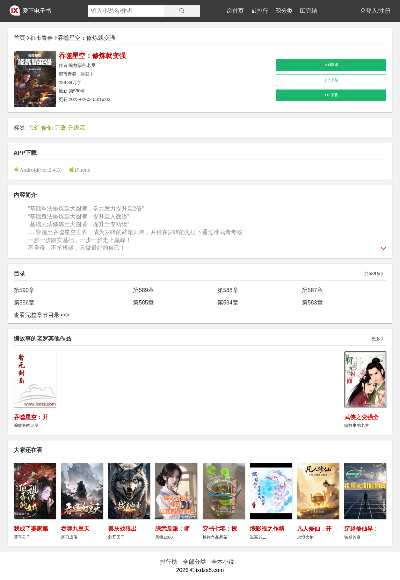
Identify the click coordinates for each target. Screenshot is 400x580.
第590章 (77, 90)
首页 (238, 10)
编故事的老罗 (82, 65)
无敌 (60, 128)
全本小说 (222, 562)
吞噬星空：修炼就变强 (86, 38)
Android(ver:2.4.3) (40, 169)
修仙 (47, 128)
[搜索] (182, 11)
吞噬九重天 (75, 529)
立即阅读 (331, 65)
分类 (287, 10)
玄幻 (34, 128)
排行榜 (168, 562)
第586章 (24, 302)
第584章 (227, 302)
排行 (262, 10)
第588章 (227, 290)
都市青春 (41, 38)
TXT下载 (331, 95)
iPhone (82, 169)
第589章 (143, 290)
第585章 (143, 302)
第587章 (312, 290)
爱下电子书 (37, 11)
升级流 (76, 128)
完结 (311, 10)
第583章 (312, 302)
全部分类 (194, 562)
